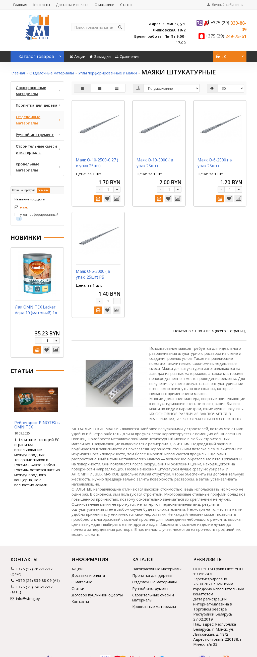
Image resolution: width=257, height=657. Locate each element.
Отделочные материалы (51, 72)
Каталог (37, 55)
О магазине (104, 4)
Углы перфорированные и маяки (107, 72)
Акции (77, 56)
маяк (43, 190)
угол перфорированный (36, 216)
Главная (20, 4)
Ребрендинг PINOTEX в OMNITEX (37, 425)
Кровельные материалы (154, 579)
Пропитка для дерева (152, 548)
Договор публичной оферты (97, 568)
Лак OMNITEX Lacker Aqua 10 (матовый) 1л (36, 310)
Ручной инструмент (150, 561)
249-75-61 (226, 36)
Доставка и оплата (72, 4)
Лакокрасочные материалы (156, 541)
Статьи (126, 4)
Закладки (100, 56)
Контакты (41, 4)
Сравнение (127, 56)
